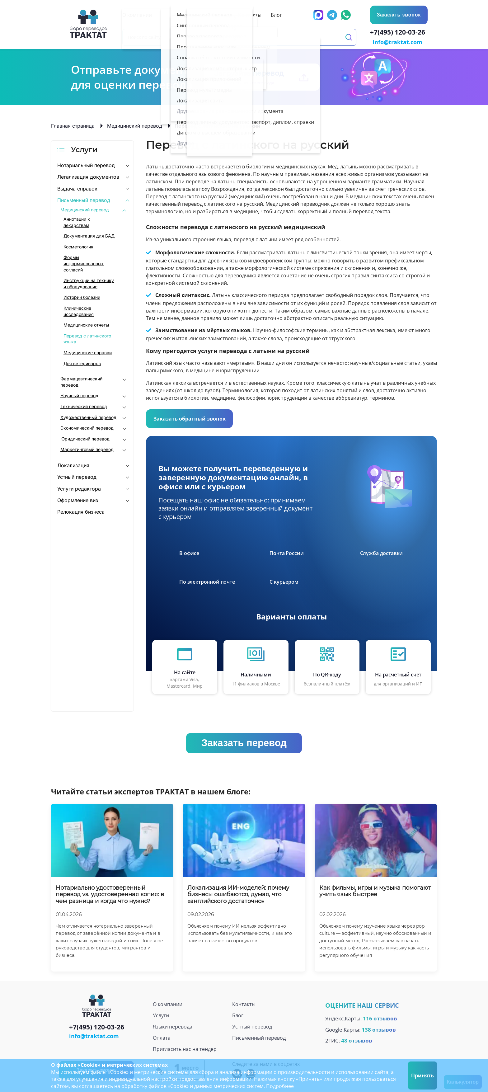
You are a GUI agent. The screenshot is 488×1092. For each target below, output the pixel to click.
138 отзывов (379, 1029)
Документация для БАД (89, 235)
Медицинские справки (87, 352)
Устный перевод (76, 476)
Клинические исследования (78, 310)
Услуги (161, 1014)
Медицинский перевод (134, 125)
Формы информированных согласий (83, 263)
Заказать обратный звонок (189, 418)
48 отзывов (356, 1040)
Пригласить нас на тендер (185, 1048)
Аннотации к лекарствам (76, 221)
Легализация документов (88, 176)
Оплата (162, 1037)
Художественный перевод (88, 416)
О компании (167, 1003)
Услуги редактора (79, 488)
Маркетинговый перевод (87, 448)
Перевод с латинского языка (87, 338)
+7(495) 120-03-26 (398, 33)
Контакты (244, 1003)
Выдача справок (77, 188)
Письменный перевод (83, 199)
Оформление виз (77, 500)
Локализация (73, 465)
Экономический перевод (87, 427)
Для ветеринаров (82, 362)
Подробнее (280, 1086)
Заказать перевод (244, 742)
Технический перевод (83, 405)
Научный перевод (79, 395)
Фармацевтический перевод (81, 381)
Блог (237, 1014)
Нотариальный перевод (86, 165)
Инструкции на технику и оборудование (88, 283)
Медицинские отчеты (86, 324)
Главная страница (73, 125)
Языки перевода (172, 1026)
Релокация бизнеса (81, 511)
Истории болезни (81, 296)
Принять (422, 1075)
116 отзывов (380, 1017)
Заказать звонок (398, 14)
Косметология (78, 246)
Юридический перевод (85, 438)
